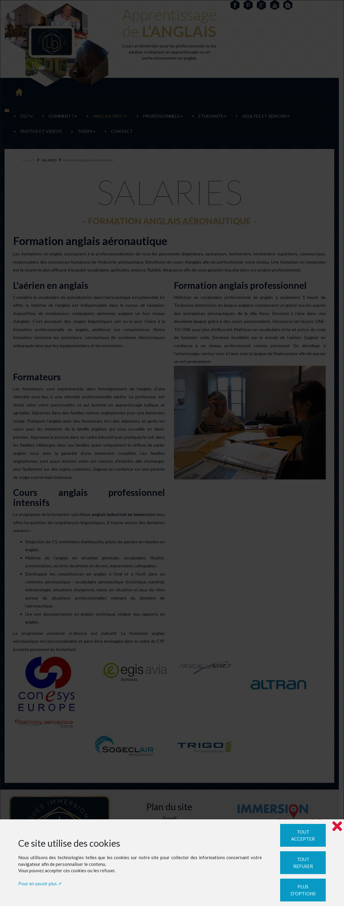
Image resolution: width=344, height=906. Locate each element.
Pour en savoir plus (37, 883)
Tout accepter (303, 835)
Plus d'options (303, 890)
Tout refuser (303, 862)
